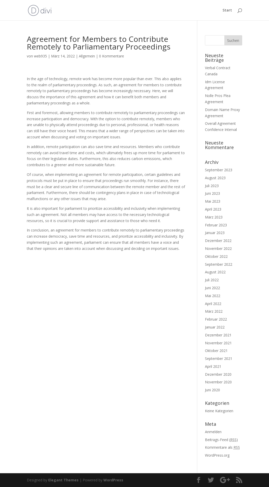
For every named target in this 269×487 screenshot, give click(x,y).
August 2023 (215, 177)
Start (227, 10)
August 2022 (215, 272)
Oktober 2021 (216, 350)
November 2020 (218, 382)
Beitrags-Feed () (221, 439)
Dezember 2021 (218, 335)
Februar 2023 (216, 225)
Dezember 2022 (218, 240)
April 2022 (213, 303)
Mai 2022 (212, 295)
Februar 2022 (216, 319)
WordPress (113, 480)
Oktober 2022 (216, 256)
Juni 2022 (212, 287)
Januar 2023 (215, 232)
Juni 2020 (212, 389)
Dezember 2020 (218, 374)
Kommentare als (222, 447)
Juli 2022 (212, 279)
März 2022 (214, 311)
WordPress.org (217, 455)
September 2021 (218, 358)
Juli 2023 (212, 185)
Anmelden (213, 431)
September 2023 (218, 169)
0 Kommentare (111, 56)
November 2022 (218, 248)
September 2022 (218, 264)
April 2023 (213, 209)
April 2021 (213, 366)
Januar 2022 (215, 327)
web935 (40, 56)
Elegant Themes (63, 480)
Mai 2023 (212, 201)
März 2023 (214, 217)
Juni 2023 (212, 193)
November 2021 (218, 342)
